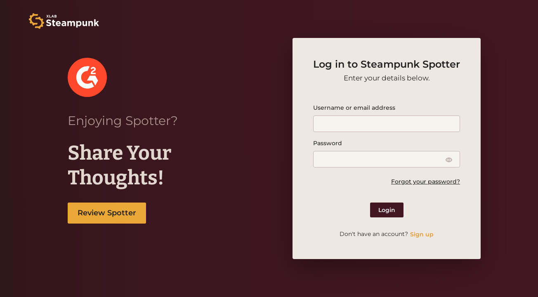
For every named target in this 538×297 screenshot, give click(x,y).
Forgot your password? (425, 181)
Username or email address (354, 107)
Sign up (422, 234)
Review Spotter (107, 212)
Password (327, 143)
